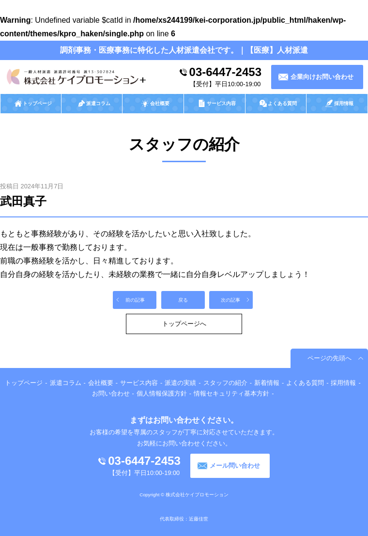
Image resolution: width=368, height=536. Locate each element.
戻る (183, 300)
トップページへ (184, 323)
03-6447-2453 (225, 71)
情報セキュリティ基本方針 (231, 393)
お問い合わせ (111, 393)
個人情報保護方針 (162, 393)
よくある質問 (305, 382)
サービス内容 (139, 382)
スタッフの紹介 (225, 382)
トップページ (24, 382)
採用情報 (343, 382)
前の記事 (135, 300)
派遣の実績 (180, 382)
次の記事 (230, 300)
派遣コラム (65, 382)
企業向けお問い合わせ (322, 76)
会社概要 (100, 382)
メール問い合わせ (235, 465)
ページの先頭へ (329, 358)
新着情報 (266, 382)
